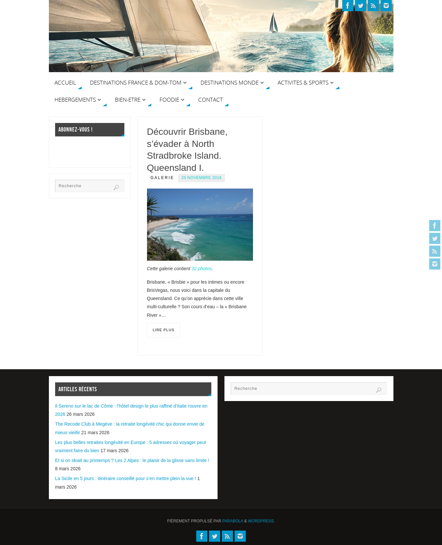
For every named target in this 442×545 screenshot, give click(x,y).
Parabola (232, 521)
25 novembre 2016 (201, 177)
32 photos (202, 268)
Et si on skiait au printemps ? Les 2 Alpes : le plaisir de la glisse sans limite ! (132, 460)
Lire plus (163, 330)
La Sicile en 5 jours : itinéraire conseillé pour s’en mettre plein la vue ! (125, 478)
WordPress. (261, 521)
